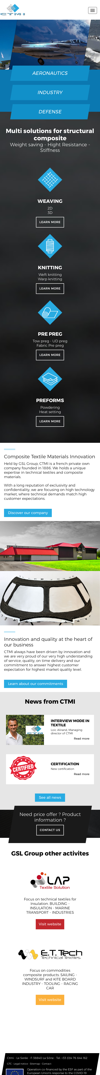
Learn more (49, 222)
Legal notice (21, 1063)
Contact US (50, 830)
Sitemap (35, 1063)
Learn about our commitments (35, 684)
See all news (50, 797)
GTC (9, 1063)
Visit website (50, 924)
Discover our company (28, 513)
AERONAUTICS (50, 73)
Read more (81, 738)
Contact (46, 1063)
